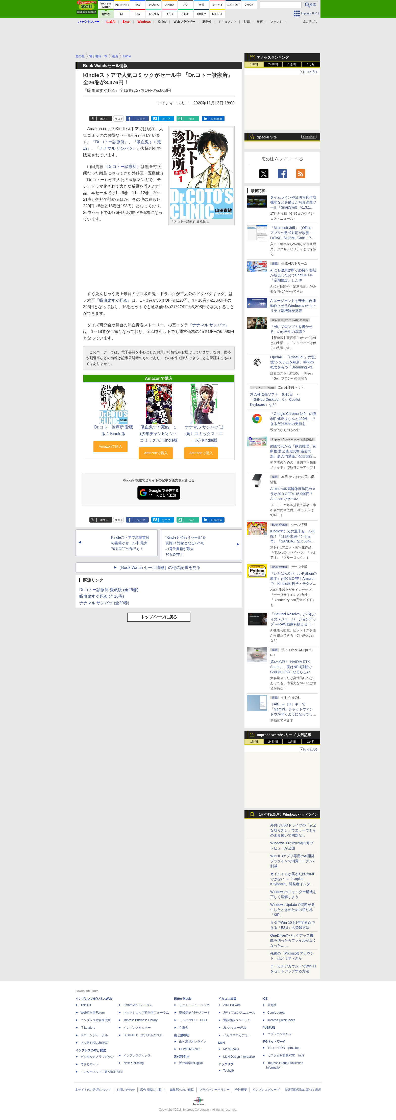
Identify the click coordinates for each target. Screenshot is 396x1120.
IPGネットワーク (274, 1041)
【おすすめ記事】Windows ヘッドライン (287, 814)
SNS (247, 21)
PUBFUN (268, 1027)
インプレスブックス (137, 1055)
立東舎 (183, 1027)
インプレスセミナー (137, 1027)
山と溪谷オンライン (192, 1041)
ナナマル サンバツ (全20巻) (104, 603)
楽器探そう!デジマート (194, 1012)
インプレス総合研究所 (96, 1020)
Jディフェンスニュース (239, 1012)
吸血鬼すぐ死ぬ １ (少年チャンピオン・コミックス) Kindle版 (159, 433)
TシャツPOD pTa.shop (283, 1048)
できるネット (90, 1064)
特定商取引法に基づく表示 (303, 1090)
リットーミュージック (194, 1005)
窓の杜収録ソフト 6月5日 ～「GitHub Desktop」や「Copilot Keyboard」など (275, 399)
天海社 (272, 1005)
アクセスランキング (273, 57)
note (191, 118)
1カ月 (311, 64)
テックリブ (225, 1064)
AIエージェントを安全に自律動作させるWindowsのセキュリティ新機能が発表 (293, 306)
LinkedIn (216, 118)
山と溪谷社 (181, 1035)
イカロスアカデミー (237, 1035)
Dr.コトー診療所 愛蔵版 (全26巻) (108, 590)
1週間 (292, 64)
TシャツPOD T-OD (193, 1020)
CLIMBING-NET (190, 1049)
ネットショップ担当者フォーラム (146, 1012)
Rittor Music (182, 998)
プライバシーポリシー (214, 1090)
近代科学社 (181, 1056)
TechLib (228, 1070)
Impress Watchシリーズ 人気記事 (284, 735)
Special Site (267, 137)
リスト (119, 118)
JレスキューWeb (234, 1027)
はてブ (166, 118)
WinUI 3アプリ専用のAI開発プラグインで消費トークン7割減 (292, 861)
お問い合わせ (126, 1090)
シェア (141, 118)
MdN (221, 1043)
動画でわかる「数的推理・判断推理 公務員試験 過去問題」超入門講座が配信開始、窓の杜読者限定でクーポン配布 (293, 456)
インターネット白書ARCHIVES (102, 1072)
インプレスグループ (266, 1090)
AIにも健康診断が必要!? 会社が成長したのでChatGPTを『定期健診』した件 (293, 275)
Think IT (86, 1005)
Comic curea (275, 1012)
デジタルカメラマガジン (97, 1056)
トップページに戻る (159, 617)
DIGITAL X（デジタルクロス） (144, 1035)
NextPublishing (133, 1063)
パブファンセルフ (279, 1034)
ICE (264, 998)
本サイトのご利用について (93, 1090)
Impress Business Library (140, 1020)
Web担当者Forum (93, 1012)
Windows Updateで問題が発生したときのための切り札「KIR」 (292, 910)
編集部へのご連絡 (182, 1090)
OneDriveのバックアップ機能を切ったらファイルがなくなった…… (293, 940)
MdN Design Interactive (239, 1056)
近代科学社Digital (191, 1063)
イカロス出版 (227, 998)
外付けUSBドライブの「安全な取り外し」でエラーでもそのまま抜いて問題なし (293, 830)
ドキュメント (227, 21)
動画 (260, 21)
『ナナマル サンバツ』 (116, 148)
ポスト (104, 118)
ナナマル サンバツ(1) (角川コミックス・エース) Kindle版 (204, 433)
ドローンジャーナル (94, 1035)
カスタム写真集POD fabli (285, 1055)
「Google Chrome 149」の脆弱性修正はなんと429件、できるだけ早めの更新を (293, 419)
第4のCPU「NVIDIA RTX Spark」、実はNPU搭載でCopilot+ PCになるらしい (291, 667)
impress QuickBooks (281, 1020)
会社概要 (241, 1090)
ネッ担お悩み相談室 (94, 1043)
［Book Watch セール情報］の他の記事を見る (159, 567)
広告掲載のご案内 (152, 1090)
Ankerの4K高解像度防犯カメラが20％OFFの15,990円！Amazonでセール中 (293, 494)
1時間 (254, 64)
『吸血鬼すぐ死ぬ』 (113, 300)
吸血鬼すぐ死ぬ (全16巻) (101, 596)
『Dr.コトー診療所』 (110, 142)
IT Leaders (88, 1027)
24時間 (273, 64)
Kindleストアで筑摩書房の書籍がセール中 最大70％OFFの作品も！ (130, 543)
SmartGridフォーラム (138, 1005)
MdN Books (231, 1049)
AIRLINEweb (232, 1005)
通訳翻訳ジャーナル (237, 1020)
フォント (276, 21)
